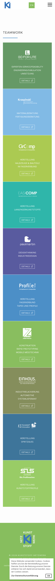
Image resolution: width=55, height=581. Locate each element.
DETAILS (27, 80)
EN (32, 5)
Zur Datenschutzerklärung (24, 575)
